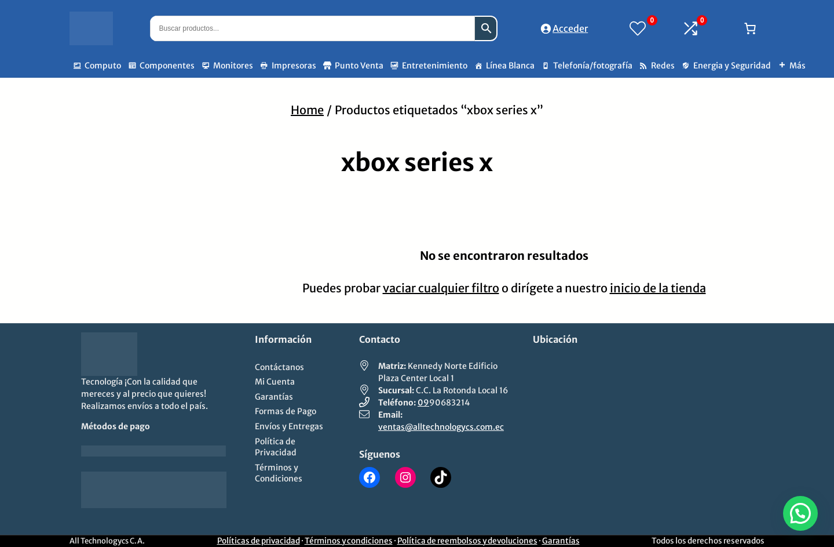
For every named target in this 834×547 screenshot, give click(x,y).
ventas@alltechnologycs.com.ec (441, 427)
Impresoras (294, 65)
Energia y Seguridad (732, 65)
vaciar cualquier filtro (441, 288)
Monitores (233, 65)
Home (307, 110)
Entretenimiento (434, 65)
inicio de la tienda (658, 288)
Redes (663, 65)
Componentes (167, 65)
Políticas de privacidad (258, 541)
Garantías (561, 541)
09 (423, 402)
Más (797, 65)
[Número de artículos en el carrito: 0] (750, 28)
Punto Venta (359, 65)
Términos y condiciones (349, 541)
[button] (800, 513)
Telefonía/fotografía (592, 65)
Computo (103, 65)
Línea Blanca (510, 65)
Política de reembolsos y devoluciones (467, 541)
